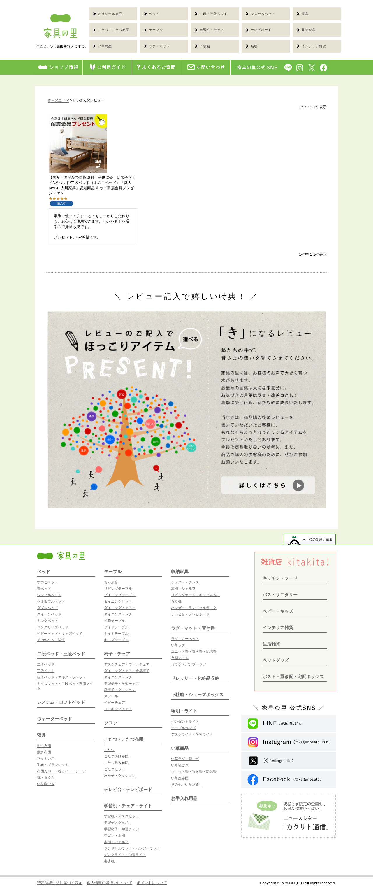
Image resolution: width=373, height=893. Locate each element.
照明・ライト (184, 710)
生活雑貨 (271, 643)
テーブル (113, 571)
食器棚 (176, 601)
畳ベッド (44, 589)
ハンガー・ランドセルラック (194, 608)
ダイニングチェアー (120, 608)
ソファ (110, 722)
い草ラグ (178, 645)
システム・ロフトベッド (61, 702)
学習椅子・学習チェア (121, 684)
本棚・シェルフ (116, 842)
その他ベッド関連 (51, 640)
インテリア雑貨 (278, 627)
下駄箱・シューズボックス (197, 694)
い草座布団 (180, 778)
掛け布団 (44, 746)
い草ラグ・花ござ (185, 759)
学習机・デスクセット (121, 816)
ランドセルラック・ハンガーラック (132, 848)
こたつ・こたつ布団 (123, 739)
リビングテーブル (118, 589)
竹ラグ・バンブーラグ (188, 664)
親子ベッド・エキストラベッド (61, 677)
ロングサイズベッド (52, 627)
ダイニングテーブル (120, 595)
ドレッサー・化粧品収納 (195, 678)
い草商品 (180, 748)
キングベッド (47, 621)
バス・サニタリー (280, 594)
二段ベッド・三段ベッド (61, 653)
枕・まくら (45, 778)
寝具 (41, 735)
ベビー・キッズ (278, 611)
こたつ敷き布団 (116, 763)
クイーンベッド (49, 614)
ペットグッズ (276, 660)
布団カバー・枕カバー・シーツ (61, 771)
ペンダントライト (185, 722)
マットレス (45, 759)
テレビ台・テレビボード (128, 789)
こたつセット (114, 769)
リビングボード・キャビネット (195, 595)
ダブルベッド (47, 608)
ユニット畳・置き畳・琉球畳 (194, 652)
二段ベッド (45, 664)
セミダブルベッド (51, 601)
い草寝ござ (45, 784)
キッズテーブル (116, 640)
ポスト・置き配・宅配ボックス (293, 676)
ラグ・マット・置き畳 (193, 628)
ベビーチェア (114, 703)
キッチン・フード (280, 578)
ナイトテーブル (116, 633)
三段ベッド (45, 671)
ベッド (43, 571)
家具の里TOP (58, 100)
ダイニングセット (118, 601)
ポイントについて (152, 882)
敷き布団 (44, 752)
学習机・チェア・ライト (128, 805)
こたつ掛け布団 (116, 756)
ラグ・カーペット (185, 639)
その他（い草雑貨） (187, 785)
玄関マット (180, 658)
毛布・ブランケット (52, 765)
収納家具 (180, 571)
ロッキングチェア (118, 709)
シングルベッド (49, 595)
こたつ (109, 750)
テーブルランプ (183, 728)
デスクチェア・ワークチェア (126, 664)
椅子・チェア (117, 653)
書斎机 (109, 861)
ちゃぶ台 (111, 582)
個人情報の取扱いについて (109, 882)
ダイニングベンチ (118, 614)
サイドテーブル (116, 627)
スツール (111, 696)
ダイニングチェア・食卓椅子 (126, 671)
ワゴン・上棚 (114, 836)
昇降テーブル (114, 621)
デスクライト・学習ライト (125, 855)
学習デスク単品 (116, 823)
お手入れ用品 (184, 798)
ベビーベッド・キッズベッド (59, 633)
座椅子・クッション (120, 690)
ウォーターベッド (54, 718)
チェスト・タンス (185, 582)
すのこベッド (47, 582)
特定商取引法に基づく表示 (59, 882)
